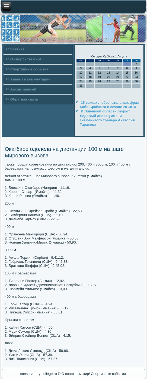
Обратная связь (24, 99)
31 (80, 85)
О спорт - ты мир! (25, 59)
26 (99, 81)
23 (136, 77)
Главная (17, 49)
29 (127, 81)
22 (127, 77)
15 (127, 72)
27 (108, 81)
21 (117, 77)
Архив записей (23, 89)
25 (90, 81)
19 (99, 77)
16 (136, 72)
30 (136, 81)
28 (117, 81)
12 (99, 72)
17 (80, 77)
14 (117, 72)
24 (80, 81)
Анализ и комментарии (30, 79)
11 (90, 72)
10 (80, 72)
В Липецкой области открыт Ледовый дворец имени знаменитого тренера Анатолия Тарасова (107, 118)
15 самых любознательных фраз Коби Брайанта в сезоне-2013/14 (109, 105)
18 (90, 77)
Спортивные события (29, 69)
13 (108, 72)
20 (108, 77)
